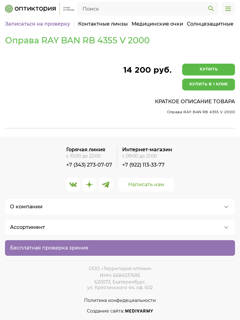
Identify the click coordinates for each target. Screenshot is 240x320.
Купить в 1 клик (208, 84)
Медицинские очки (157, 24)
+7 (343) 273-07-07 (89, 165)
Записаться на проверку (37, 24)
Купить (209, 69)
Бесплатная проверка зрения (49, 248)
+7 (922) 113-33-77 (143, 165)
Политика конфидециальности (120, 300)
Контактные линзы (103, 24)
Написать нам (146, 184)
